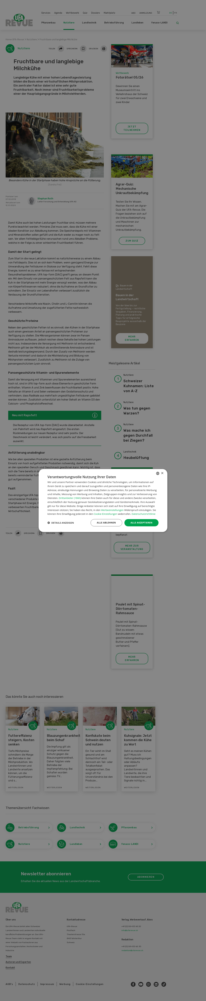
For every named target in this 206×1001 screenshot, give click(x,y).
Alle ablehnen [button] (106, 522)
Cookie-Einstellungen (105, 513)
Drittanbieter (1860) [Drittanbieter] (70, 498)
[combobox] (157, 473)
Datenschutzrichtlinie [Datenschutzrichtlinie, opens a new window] (143, 513)
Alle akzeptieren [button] (141, 522)
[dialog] (103, 500)
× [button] (162, 473)
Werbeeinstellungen (112, 510)
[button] (60, 523)
